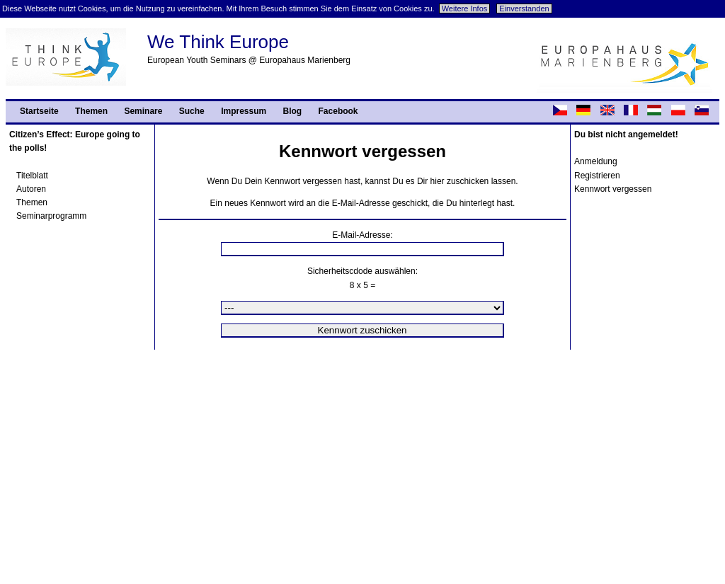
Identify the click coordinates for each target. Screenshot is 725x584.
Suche (192, 111)
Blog (292, 111)
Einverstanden (524, 8)
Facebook (338, 111)
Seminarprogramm (51, 216)
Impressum (243, 111)
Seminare (143, 111)
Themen (91, 111)
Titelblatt (32, 176)
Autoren (31, 189)
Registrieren (597, 176)
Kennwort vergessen (612, 189)
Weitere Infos (465, 8)
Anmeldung (595, 161)
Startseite (39, 111)
